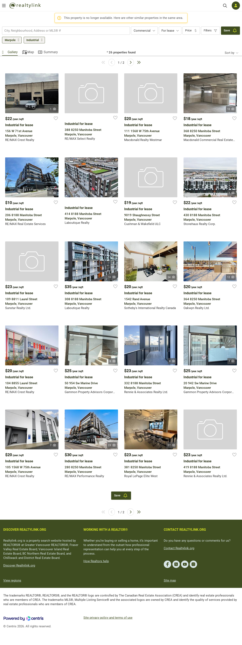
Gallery (13, 52)
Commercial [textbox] (142, 30)
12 (112, 193)
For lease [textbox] (167, 30)
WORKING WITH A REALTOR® (105, 530)
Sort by (229, 53)
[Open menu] (4, 5)
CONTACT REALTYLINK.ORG (185, 530)
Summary (51, 52)
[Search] (225, 5)
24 (171, 277)
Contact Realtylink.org (179, 548)
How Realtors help (96, 561)
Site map (170, 580)
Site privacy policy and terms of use (107, 618)
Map (30, 52)
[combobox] (66, 31)
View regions (12, 580)
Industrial (32, 40)
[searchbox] (63, 30)
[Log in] (236, 5)
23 (112, 445)
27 (171, 445)
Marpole (10, 40)
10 (231, 109)
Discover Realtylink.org (19, 565)
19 (52, 193)
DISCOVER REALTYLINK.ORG (24, 530)
